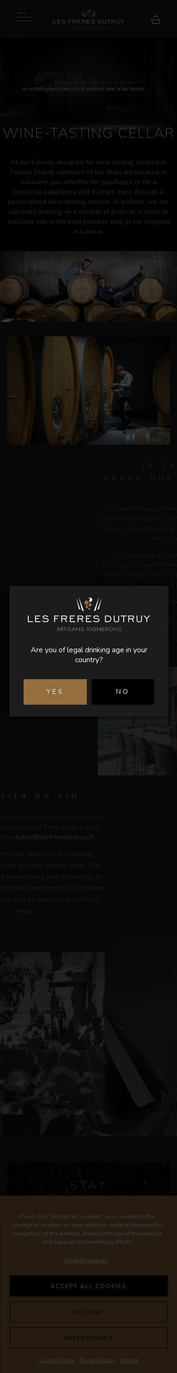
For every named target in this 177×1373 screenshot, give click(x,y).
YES (55, 691)
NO (123, 691)
